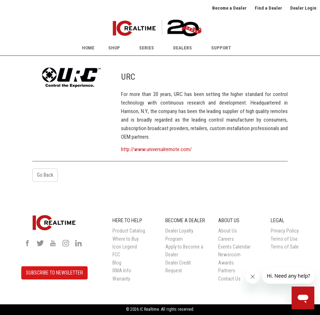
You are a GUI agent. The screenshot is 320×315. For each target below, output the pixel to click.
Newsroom (229, 254)
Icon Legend (124, 247)
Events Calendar (234, 247)
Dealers (182, 47)
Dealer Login (303, 8)
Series (146, 47)
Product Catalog (128, 231)
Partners (226, 270)
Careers (226, 239)
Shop (114, 47)
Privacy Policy (285, 231)
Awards (226, 263)
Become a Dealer (229, 8)
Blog (116, 263)
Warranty (121, 279)
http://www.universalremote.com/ (156, 149)
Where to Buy (125, 239)
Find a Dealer (268, 8)
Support (221, 47)
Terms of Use (284, 239)
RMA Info (121, 270)
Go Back (45, 175)
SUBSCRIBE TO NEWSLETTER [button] (54, 273)
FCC (116, 254)
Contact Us (229, 279)
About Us (227, 231)
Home (88, 47)
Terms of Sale (285, 247)
